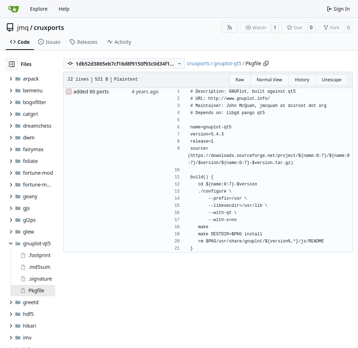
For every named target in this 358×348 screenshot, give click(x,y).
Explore (38, 8)
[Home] (14, 8)
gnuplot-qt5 (227, 63)
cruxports (49, 27)
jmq (23, 27)
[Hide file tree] (12, 64)
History (302, 80)
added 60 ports (91, 91)
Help (64, 8)
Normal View (269, 80)
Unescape (331, 80)
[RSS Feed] (229, 27)
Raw (240, 80)
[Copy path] (266, 63)
